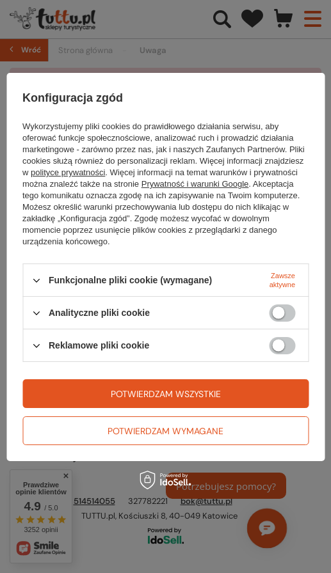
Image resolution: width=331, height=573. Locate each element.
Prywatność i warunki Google (195, 184)
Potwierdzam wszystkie (166, 394)
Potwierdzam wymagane (165, 431)
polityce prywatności (68, 172)
